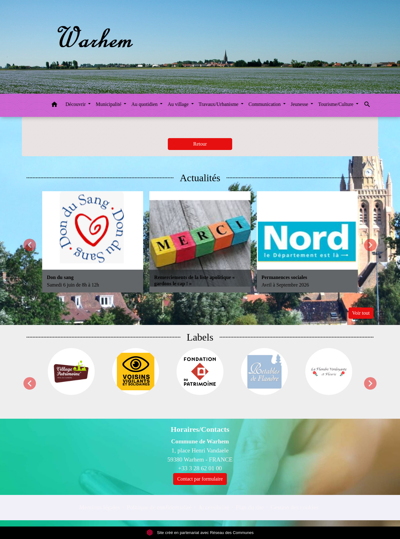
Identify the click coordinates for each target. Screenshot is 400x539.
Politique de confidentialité (159, 507)
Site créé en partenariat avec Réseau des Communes (200, 532)
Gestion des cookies (294, 507)
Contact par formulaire (200, 479)
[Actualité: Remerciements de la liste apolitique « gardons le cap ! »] (199, 241)
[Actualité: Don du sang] (92, 241)
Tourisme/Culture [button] (336, 104)
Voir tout (361, 313)
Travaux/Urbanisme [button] (219, 104)
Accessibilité (213, 507)
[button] (54, 105)
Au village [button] (179, 104)
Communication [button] (265, 104)
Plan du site (250, 507)
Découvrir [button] (76, 104)
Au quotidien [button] (145, 104)
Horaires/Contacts (200, 429)
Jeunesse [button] (300, 104)
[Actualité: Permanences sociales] (307, 241)
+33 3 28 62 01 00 (200, 468)
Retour (200, 144)
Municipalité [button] (109, 104)
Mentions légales (99, 507)
